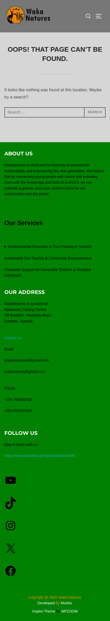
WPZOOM (69, 611)
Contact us (13, 338)
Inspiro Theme (43, 611)
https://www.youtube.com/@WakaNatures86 (39, 456)
